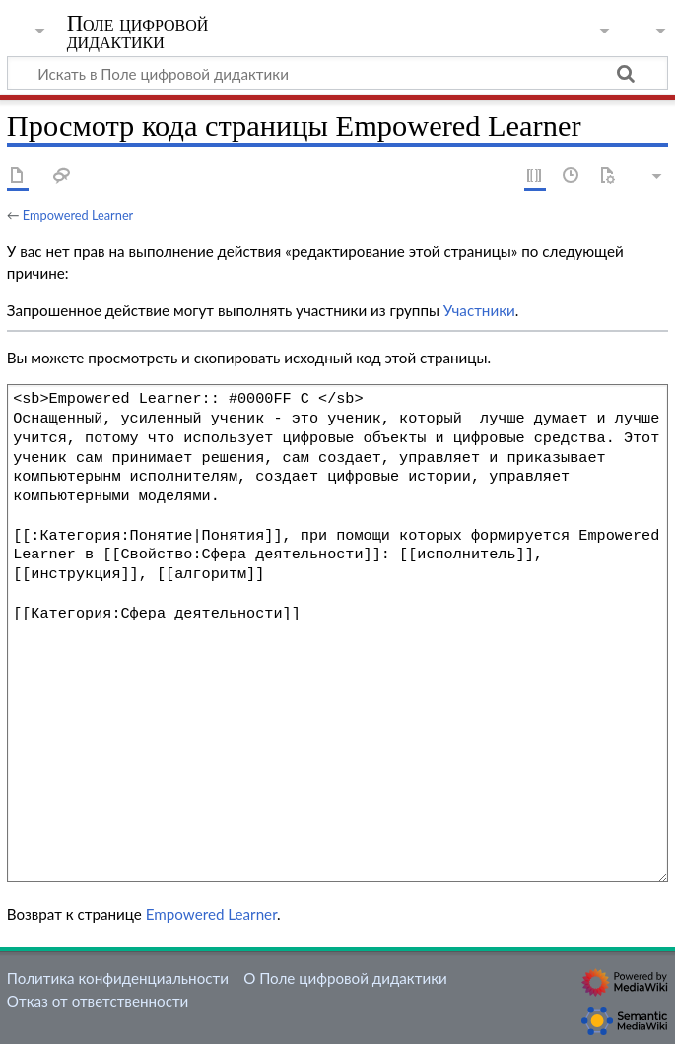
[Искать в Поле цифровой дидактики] (337, 73)
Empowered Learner (78, 215)
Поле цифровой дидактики (138, 32)
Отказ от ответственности (97, 1001)
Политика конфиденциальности (118, 978)
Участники (479, 310)
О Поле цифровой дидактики (345, 978)
